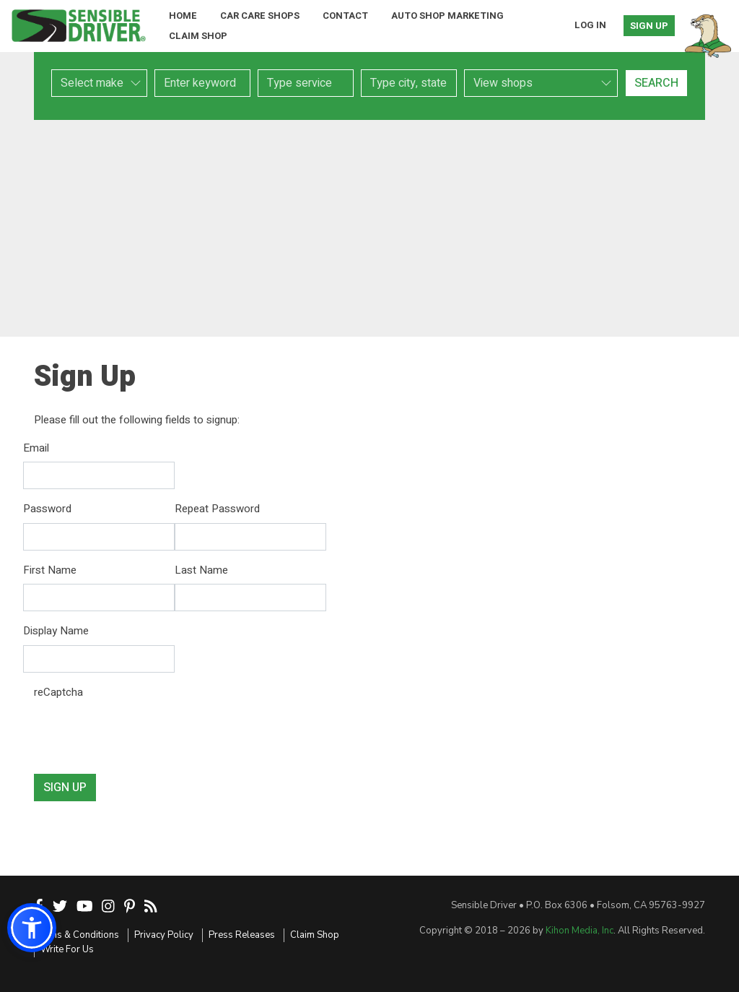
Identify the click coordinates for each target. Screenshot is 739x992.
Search (656, 83)
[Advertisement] (369, 228)
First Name (49, 570)
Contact (345, 15)
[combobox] (306, 83)
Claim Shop (198, 36)
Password (47, 509)
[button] (32, 928)
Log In (590, 25)
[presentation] (143, 734)
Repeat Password (217, 509)
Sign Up (649, 26)
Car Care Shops (259, 15)
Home (183, 15)
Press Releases (242, 934)
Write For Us (67, 949)
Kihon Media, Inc (579, 930)
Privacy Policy (163, 934)
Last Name (201, 570)
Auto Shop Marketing (447, 15)
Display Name (56, 631)
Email (36, 448)
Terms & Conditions (76, 934)
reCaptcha (58, 692)
